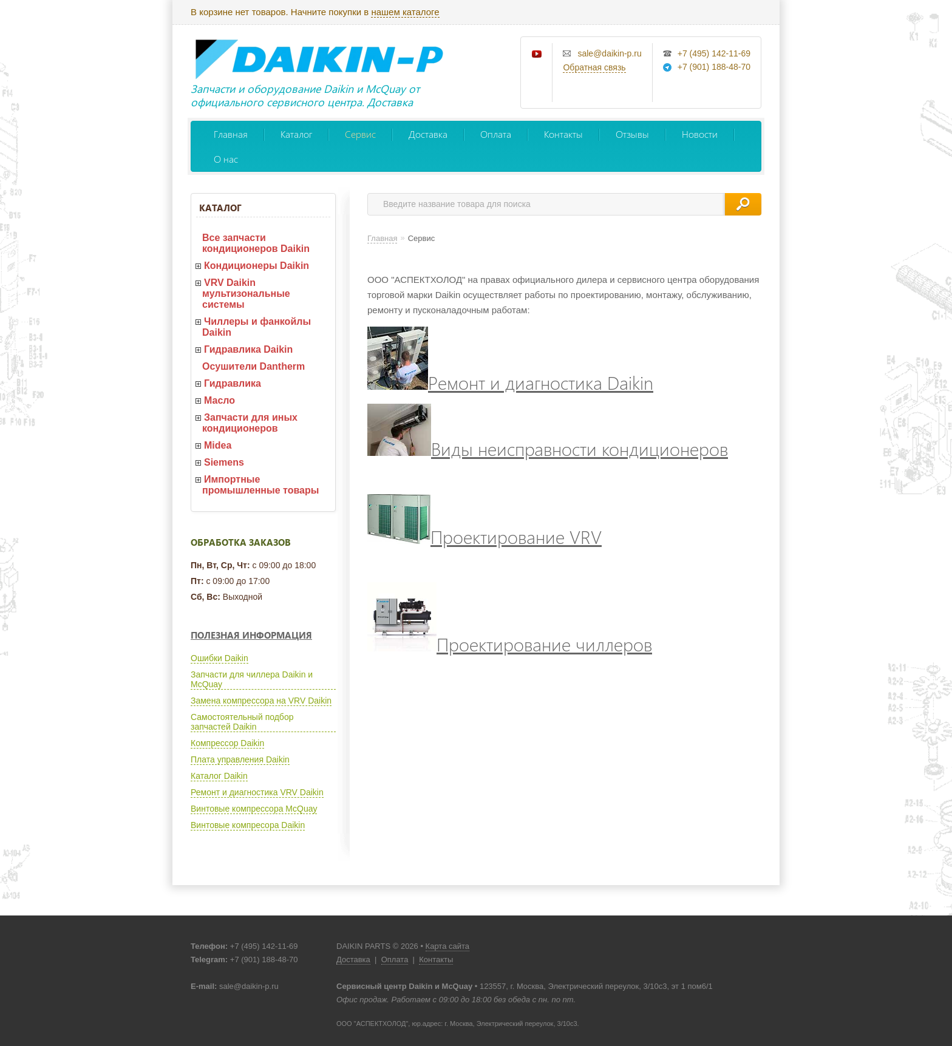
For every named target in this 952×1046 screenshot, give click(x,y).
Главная (231, 133)
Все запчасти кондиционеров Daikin (256, 243)
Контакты (563, 133)
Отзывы (632, 133)
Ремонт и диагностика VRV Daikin (257, 792)
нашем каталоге (405, 12)
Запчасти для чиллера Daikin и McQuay (252, 679)
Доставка (428, 133)
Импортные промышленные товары (260, 484)
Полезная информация (251, 635)
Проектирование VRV (484, 536)
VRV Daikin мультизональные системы (246, 293)
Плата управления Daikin (240, 759)
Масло (219, 400)
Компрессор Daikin (227, 743)
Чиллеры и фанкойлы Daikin (256, 327)
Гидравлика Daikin (248, 349)
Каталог (296, 133)
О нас (226, 158)
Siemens (224, 462)
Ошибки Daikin (219, 658)
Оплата (495, 133)
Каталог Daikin (219, 776)
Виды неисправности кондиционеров (547, 448)
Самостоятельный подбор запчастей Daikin (242, 722)
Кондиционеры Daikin (256, 265)
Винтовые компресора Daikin (248, 825)
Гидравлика (232, 383)
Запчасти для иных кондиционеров (250, 422)
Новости (700, 133)
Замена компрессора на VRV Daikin (261, 700)
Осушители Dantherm (253, 366)
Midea (217, 445)
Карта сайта (447, 946)
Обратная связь (594, 67)
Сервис (360, 133)
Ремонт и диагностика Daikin (510, 382)
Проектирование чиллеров (509, 643)
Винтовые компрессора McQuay (254, 808)
